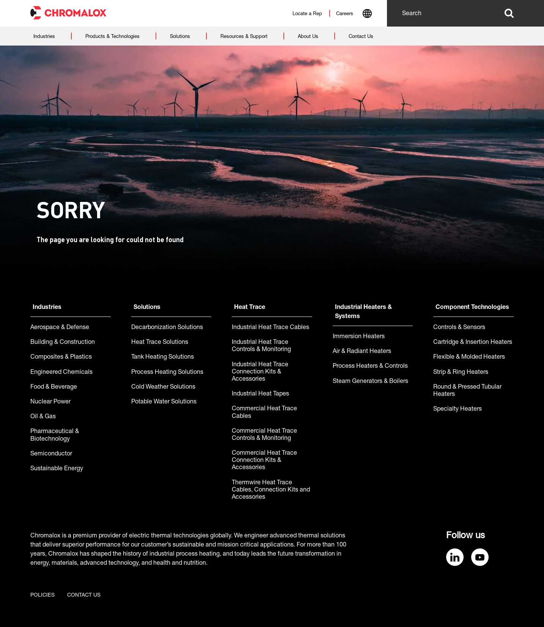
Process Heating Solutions (167, 373)
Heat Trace (249, 308)
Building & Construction (62, 343)
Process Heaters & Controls (370, 367)
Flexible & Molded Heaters (469, 357)
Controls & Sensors (459, 328)
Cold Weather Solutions (163, 387)
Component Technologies (472, 308)
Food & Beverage (53, 387)
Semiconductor (51, 454)
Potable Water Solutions (164, 402)
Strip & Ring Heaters (460, 373)
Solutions (147, 308)
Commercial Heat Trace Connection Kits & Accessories (264, 461)
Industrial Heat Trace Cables (270, 328)
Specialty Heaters (457, 409)
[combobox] (367, 14)
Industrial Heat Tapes (260, 394)
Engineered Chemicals (61, 373)
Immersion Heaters (359, 337)
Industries (47, 308)
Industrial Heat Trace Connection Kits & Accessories (260, 372)
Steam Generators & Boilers (370, 382)
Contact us (84, 595)
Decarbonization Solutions (167, 328)
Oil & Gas (43, 417)
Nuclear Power (50, 402)
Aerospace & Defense (59, 328)
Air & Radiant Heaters (362, 352)
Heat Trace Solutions (159, 343)
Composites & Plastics (61, 357)
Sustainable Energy (56, 469)
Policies (42, 595)
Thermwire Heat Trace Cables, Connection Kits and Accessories (271, 490)
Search (509, 13)
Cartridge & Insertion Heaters (472, 343)
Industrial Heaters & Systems (363, 312)
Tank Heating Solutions (162, 357)
